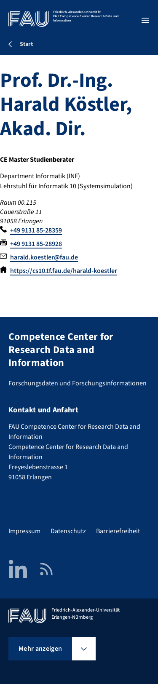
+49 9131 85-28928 (36, 243)
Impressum (24, 531)
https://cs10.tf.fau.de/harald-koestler (63, 270)
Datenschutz (68, 531)
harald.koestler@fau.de (44, 257)
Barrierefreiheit (118, 531)
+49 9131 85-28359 (36, 230)
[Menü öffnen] (145, 20)
